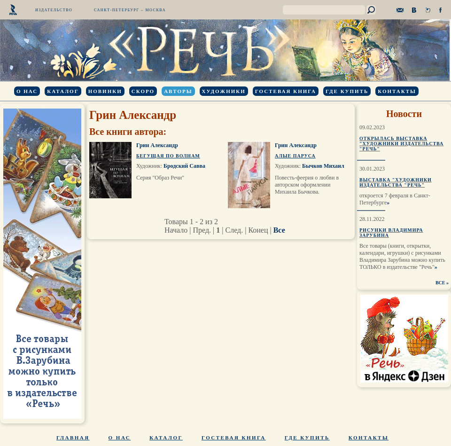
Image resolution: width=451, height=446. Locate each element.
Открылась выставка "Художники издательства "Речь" (401, 143)
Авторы (178, 91)
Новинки (105, 91)
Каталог (62, 91)
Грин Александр (157, 145)
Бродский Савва (184, 166)
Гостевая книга (285, 91)
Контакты (397, 91)
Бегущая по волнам (168, 155)
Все (279, 230)
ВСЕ (440, 282)
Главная (73, 437)
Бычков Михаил (323, 166)
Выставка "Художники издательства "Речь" (395, 182)
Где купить (347, 91)
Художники (224, 91)
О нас (27, 91)
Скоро (143, 91)
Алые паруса (295, 155)
